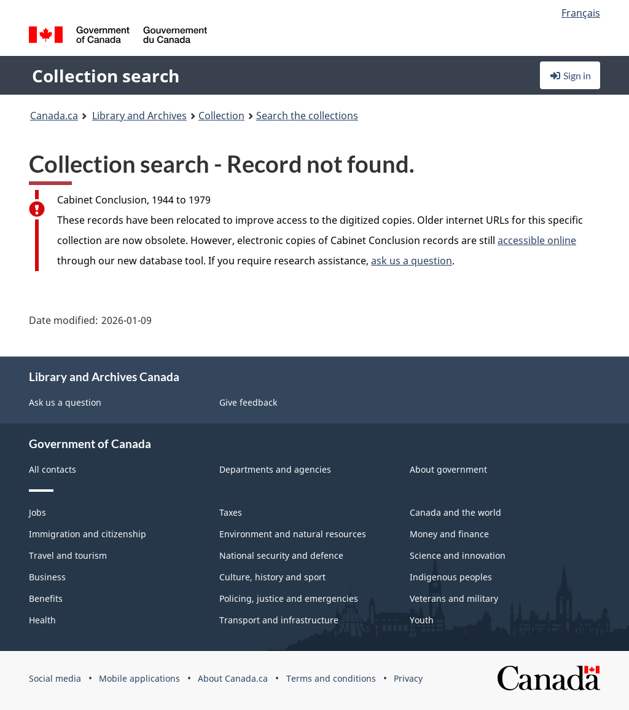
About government (448, 469)
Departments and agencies (275, 469)
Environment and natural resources (292, 534)
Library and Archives (139, 115)
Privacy (408, 678)
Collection (221, 115)
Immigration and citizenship (87, 534)
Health (42, 620)
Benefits (46, 598)
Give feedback (248, 402)
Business (47, 577)
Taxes (230, 512)
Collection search (105, 75)
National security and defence (281, 555)
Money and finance (449, 534)
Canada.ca (54, 115)
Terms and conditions (331, 678)
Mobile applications (139, 678)
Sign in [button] (570, 75)
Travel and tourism (68, 555)
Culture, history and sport (272, 577)
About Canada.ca (233, 678)
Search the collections (307, 115)
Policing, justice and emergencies (288, 598)
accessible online (537, 240)
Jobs (37, 512)
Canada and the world (455, 512)
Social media (55, 678)
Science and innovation (458, 555)
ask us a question (411, 260)
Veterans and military (454, 598)
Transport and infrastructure (278, 620)
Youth (422, 620)
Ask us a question (65, 402)
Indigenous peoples (451, 577)
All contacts (52, 469)
